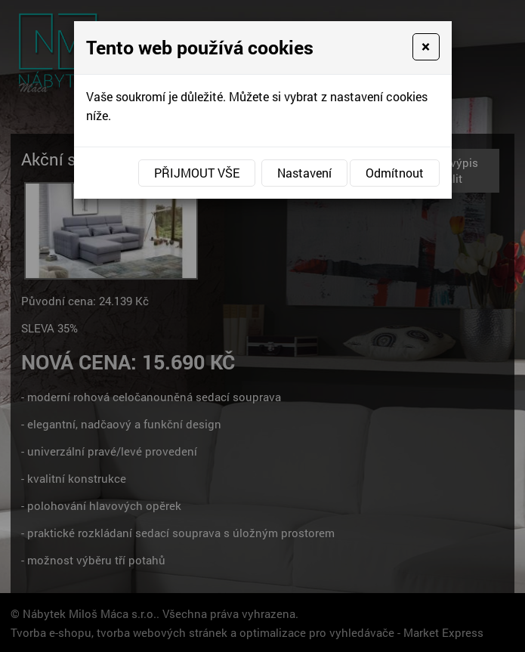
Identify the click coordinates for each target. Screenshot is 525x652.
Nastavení (304, 173)
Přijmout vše (196, 173)
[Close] (425, 46)
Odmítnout (395, 173)
